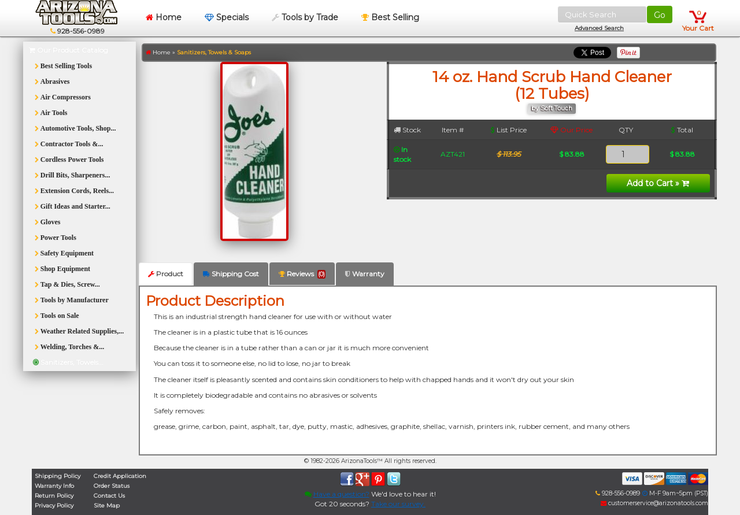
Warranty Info (54, 486)
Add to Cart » (658, 183)
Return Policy (54, 495)
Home (164, 17)
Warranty (364, 273)
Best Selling (390, 17)
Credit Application (120, 476)
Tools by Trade (305, 17)
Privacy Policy (54, 505)
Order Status (112, 486)
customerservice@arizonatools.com (654, 503)
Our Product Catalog (68, 50)
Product (165, 273)
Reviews (302, 274)
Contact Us (109, 495)
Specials (227, 17)
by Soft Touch (551, 108)
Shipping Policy (57, 476)
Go (659, 15)
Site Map (107, 505)
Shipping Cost (231, 273)
